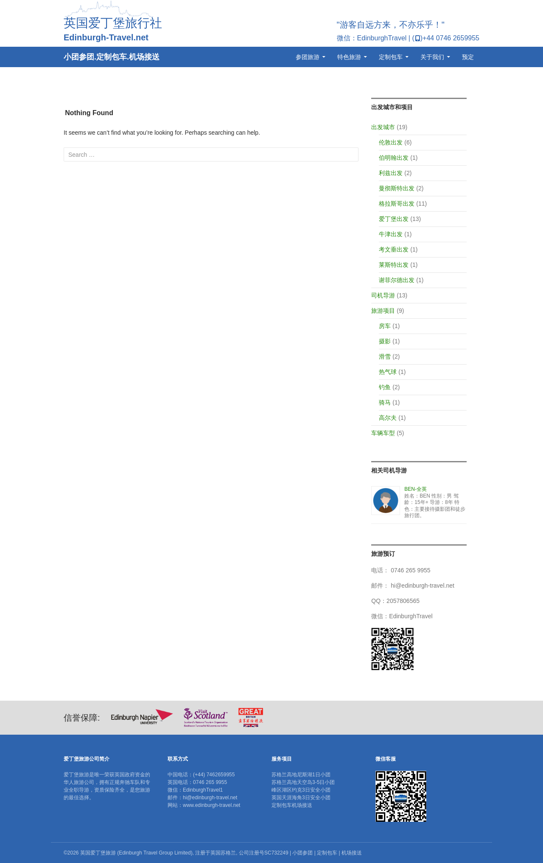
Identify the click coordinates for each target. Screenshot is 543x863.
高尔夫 (388, 417)
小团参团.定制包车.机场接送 (112, 57)
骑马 (385, 402)
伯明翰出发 (394, 157)
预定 (468, 57)
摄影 (385, 341)
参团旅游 (307, 57)
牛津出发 (391, 234)
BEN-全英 (415, 489)
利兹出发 (391, 173)
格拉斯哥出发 (396, 203)
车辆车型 (383, 433)
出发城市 (383, 127)
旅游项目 (383, 310)
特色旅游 (349, 57)
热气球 (388, 371)
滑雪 (385, 356)
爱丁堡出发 (394, 218)
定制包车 (391, 57)
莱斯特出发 (394, 264)
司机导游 (383, 295)
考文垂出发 (394, 249)
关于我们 (432, 57)
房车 (385, 326)
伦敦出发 (391, 142)
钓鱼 (385, 387)
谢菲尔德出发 (396, 280)
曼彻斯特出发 (396, 188)
